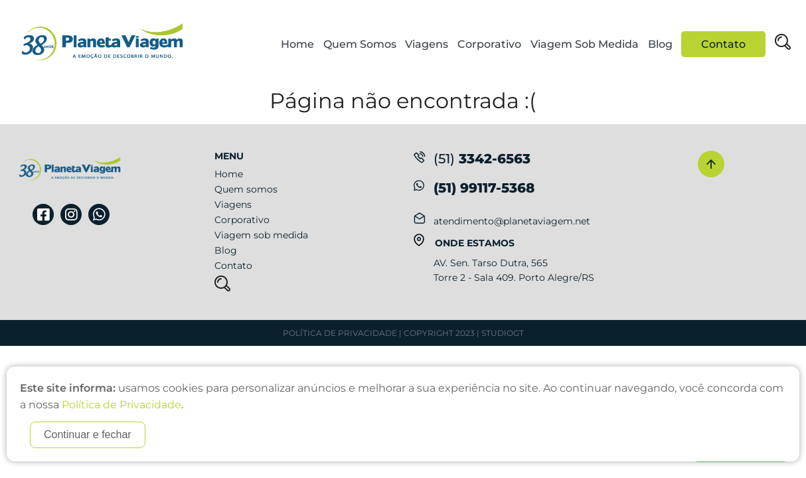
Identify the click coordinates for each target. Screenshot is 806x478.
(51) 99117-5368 (484, 188)
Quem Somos (359, 44)
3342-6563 (472, 159)
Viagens (426, 44)
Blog (660, 44)
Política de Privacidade (340, 333)
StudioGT (502, 333)
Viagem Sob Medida (584, 44)
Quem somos (246, 189)
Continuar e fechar (87, 434)
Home (297, 44)
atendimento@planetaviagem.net (512, 221)
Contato (723, 44)
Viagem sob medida (261, 235)
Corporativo (489, 44)
